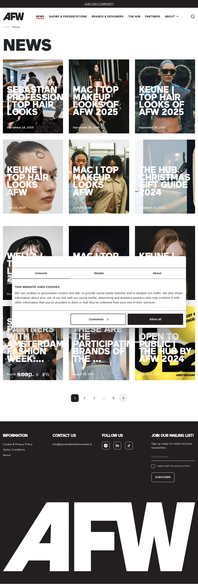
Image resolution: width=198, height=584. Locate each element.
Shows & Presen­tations (68, 16)
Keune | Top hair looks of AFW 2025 (161, 100)
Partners (152, 16)
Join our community (99, 4)
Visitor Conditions (14, 449)
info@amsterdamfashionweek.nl (72, 444)
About (170, 16)
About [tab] (157, 273)
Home (6, 27)
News (40, 16)
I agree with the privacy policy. (173, 466)
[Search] (192, 16)
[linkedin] (117, 445)
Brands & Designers (108, 16)
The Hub (134, 16)
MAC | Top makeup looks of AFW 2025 (95, 100)
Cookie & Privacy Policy (17, 444)
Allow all (155, 319)
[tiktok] (129, 445)
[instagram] (106, 445)
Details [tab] (99, 273)
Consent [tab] (41, 273)
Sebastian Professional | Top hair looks (41, 100)
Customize (98, 319)
